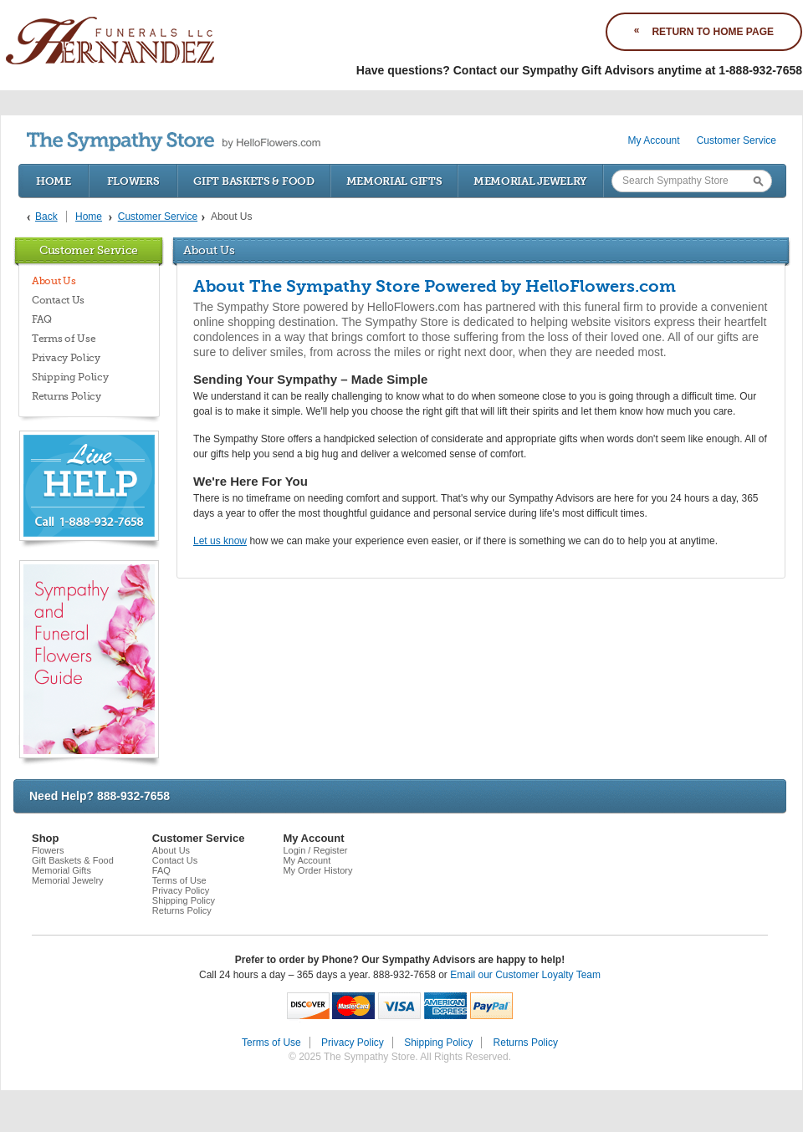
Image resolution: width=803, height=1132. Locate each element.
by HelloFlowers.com (173, 141)
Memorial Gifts (394, 181)
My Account (654, 140)
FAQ (42, 319)
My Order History (317, 870)
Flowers (133, 181)
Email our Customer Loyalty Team (525, 975)
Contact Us (58, 300)
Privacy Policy (66, 358)
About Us (54, 281)
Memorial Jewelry (530, 181)
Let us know (220, 541)
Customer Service (736, 140)
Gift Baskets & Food (253, 181)
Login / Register (315, 850)
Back (46, 216)
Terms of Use (63, 338)
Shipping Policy (70, 377)
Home (53, 181)
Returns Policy (66, 396)
